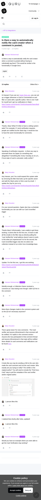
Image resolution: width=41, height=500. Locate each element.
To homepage (34, 4)
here (9, 344)
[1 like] (10, 401)
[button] (2, 19)
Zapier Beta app (24, 95)
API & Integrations (9, 30)
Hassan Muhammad (12, 54)
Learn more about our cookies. (22, 485)
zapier (5, 71)
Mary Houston (9, 91)
